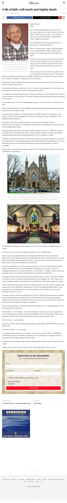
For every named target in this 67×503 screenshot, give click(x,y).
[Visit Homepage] (33, 2)
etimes (25, 484)
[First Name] (19, 373)
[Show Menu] (3, 2)
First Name (9, 370)
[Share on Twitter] (46, 17)
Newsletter (11, 384)
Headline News (15, 13)
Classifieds (31, 484)
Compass (38, 481)
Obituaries (14, 481)
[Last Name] (47, 373)
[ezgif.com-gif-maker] (16, 425)
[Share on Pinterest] (60, 17)
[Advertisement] (33, 455)
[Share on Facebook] (19, 17)
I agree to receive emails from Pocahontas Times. (23, 378)
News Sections (6, 481)
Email (8, 363)
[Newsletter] (6, 383)
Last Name (37, 370)
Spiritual (45, 481)
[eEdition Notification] (6, 381)
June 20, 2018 (5, 13)
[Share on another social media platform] (63, 17)
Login (37, 484)
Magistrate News (30, 481)
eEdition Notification (14, 381)
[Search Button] (64, 2)
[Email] (33, 366)
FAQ (41, 484)
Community (21, 481)
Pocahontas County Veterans (56, 481)
